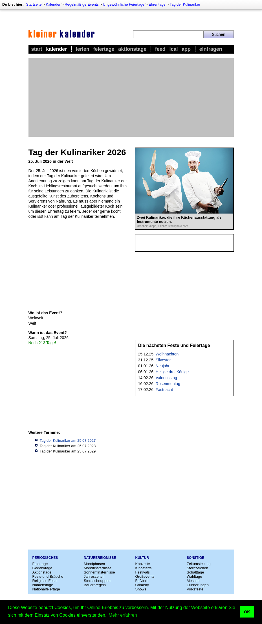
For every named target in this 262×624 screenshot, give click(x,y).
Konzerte (142, 564)
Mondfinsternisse (97, 568)
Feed (160, 49)
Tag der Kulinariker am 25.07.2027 (68, 440)
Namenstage (42, 585)
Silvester (163, 360)
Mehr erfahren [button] (123, 615)
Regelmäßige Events (82, 4)
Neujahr (162, 366)
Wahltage (194, 576)
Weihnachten (167, 354)
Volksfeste (195, 589)
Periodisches (45, 558)
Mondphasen (94, 564)
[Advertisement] (131, 97)
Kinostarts (143, 568)
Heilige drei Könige (172, 372)
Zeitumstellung (199, 564)
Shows (140, 589)
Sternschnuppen (97, 581)
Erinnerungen (198, 585)
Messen (193, 581)
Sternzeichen (197, 568)
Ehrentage (157, 4)
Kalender (53, 4)
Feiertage (103, 49)
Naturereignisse (100, 558)
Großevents (145, 576)
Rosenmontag (168, 383)
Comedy (142, 585)
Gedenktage (42, 568)
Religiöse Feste (45, 581)
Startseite (33, 4)
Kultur (142, 558)
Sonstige (195, 558)
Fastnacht (164, 389)
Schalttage (195, 572)
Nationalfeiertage (46, 589)
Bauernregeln (95, 585)
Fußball (141, 581)
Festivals (142, 572)
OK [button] (247, 612)
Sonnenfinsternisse (99, 572)
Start (36, 49)
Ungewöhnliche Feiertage (123, 4)
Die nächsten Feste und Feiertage (174, 345)
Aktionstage (132, 49)
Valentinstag (166, 377)
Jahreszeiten (94, 576)
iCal (173, 49)
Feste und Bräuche (47, 576)
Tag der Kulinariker (184, 4)
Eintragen (210, 49)
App (186, 49)
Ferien (82, 49)
